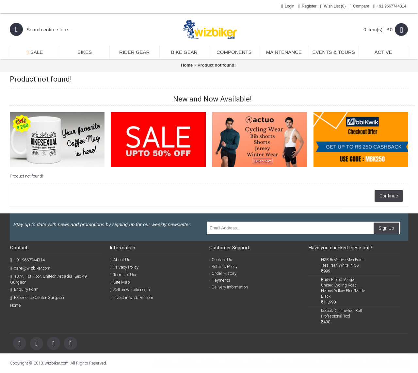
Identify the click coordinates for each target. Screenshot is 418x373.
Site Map (120, 282)
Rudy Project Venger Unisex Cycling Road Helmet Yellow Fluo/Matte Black (343, 288)
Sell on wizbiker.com (130, 289)
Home (187, 65)
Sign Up (386, 228)
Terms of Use (123, 274)
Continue (388, 195)
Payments (220, 280)
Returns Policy (223, 266)
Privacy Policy (124, 267)
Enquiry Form (24, 290)
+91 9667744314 (27, 260)
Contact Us (221, 259)
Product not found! (217, 65)
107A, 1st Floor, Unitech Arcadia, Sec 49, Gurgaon (49, 279)
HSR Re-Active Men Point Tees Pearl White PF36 (342, 262)
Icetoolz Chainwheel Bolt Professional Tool (341, 313)
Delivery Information (228, 287)
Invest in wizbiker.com (131, 297)
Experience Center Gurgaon (37, 298)
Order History (223, 273)
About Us (120, 259)
